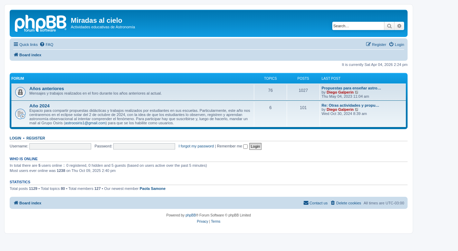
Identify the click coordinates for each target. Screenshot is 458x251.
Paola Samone (152, 188)
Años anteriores (46, 88)
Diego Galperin (340, 92)
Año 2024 (39, 105)
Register (36, 138)
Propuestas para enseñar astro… (351, 88)
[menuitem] (46, 44)
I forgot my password (196, 146)
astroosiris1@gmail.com (85, 123)
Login (15, 138)
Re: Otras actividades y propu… (350, 105)
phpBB (190, 215)
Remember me (232, 146)
